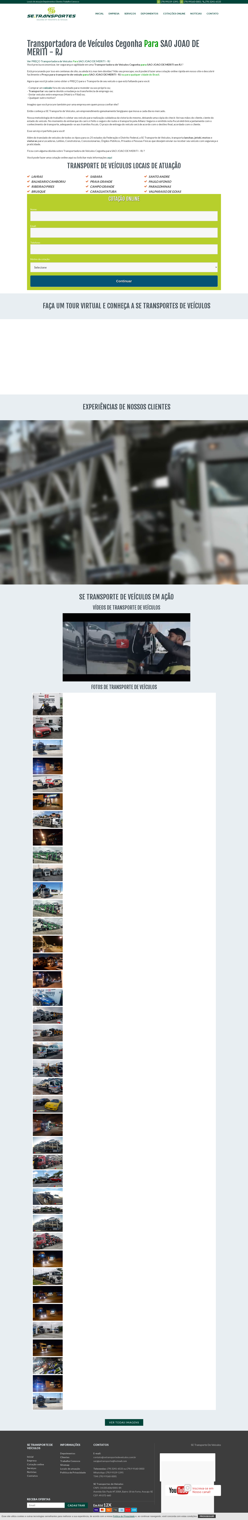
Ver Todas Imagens (124, 1422)
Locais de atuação (35, 1)
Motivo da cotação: (40, 259)
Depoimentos (49, 1)
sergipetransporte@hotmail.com (110, 1461)
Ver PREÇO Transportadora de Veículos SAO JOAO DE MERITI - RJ (68, 61)
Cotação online (35, 1464)
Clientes (59, 1)
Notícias (196, 13)
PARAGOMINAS (160, 186)
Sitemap (64, 1464)
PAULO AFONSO (160, 181)
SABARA (96, 176)
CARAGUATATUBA (103, 191)
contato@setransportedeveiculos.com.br (114, 1457)
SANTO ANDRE (159, 176)
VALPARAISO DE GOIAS (165, 191)
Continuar (124, 281)
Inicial (99, 13)
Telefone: (35, 242)
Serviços (130, 13)
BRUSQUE (38, 191)
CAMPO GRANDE (102, 186)
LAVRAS (37, 176)
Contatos (32, 1475)
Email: (33, 226)
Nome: (33, 209)
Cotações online (174, 13)
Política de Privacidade (73, 1472)
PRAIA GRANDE (101, 181)
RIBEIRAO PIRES (42, 186)
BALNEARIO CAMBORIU (48, 181)
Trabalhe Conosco (71, 1)
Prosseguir (207, 1516)
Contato (212, 13)
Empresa (114, 13)
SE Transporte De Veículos (206, 1444)
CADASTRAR (76, 1505)
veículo (47, 87)
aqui (109, 157)
